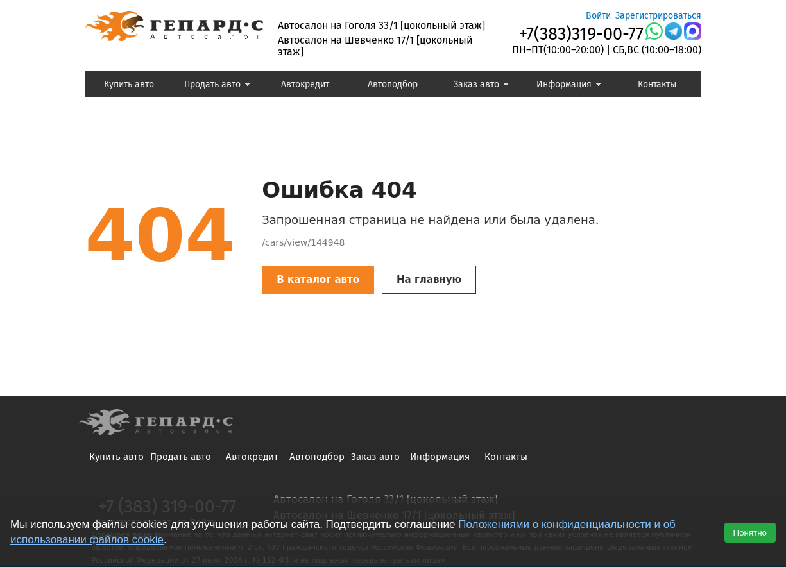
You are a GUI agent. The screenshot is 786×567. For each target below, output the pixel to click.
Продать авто (211, 86)
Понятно (750, 532)
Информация (563, 86)
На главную (429, 279)
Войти (598, 15)
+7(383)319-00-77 (581, 34)
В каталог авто (318, 279)
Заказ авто (473, 86)
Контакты (657, 84)
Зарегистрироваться (658, 15)
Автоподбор (393, 84)
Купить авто (129, 84)
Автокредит (305, 84)
